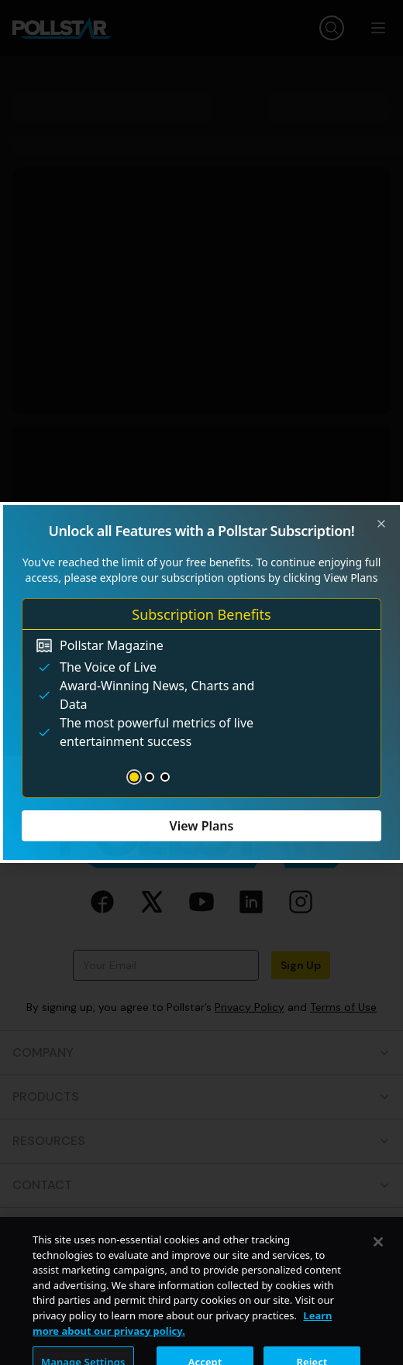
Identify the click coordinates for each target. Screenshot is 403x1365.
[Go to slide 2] (149, 777)
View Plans (202, 825)
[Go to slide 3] (165, 777)
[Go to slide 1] (134, 777)
